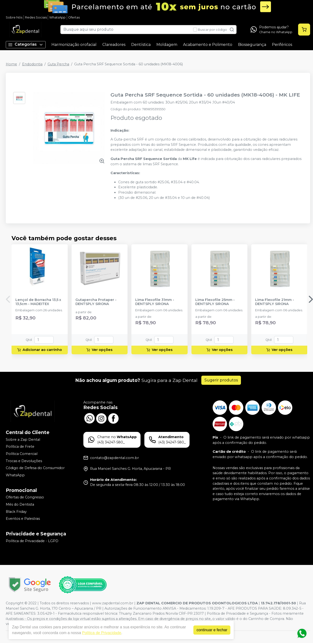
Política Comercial (21, 454)
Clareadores (113, 44)
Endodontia (32, 64)
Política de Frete (20, 447)
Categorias (25, 44)
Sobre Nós (14, 17)
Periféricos (282, 44)
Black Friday (16, 511)
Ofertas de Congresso (25, 497)
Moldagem (166, 44)
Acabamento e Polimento (207, 44)
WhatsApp (57, 17)
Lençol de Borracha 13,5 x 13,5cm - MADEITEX (38, 302)
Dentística (141, 44)
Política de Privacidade (101, 633)
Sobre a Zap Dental (23, 439)
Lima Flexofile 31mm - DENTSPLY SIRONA (154, 302)
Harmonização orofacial (74, 44)
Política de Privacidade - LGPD (32, 541)
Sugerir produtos (221, 380)
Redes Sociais (36, 17)
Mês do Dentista (20, 504)
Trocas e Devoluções (24, 461)
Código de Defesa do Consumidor (35, 468)
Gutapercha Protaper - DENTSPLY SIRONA (96, 302)
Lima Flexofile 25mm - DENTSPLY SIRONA (215, 302)
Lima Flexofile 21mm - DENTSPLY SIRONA (274, 302)
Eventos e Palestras (23, 518)
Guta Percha (58, 64)
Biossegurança (252, 44)
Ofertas (74, 17)
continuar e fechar (211, 630)
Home (11, 64)
